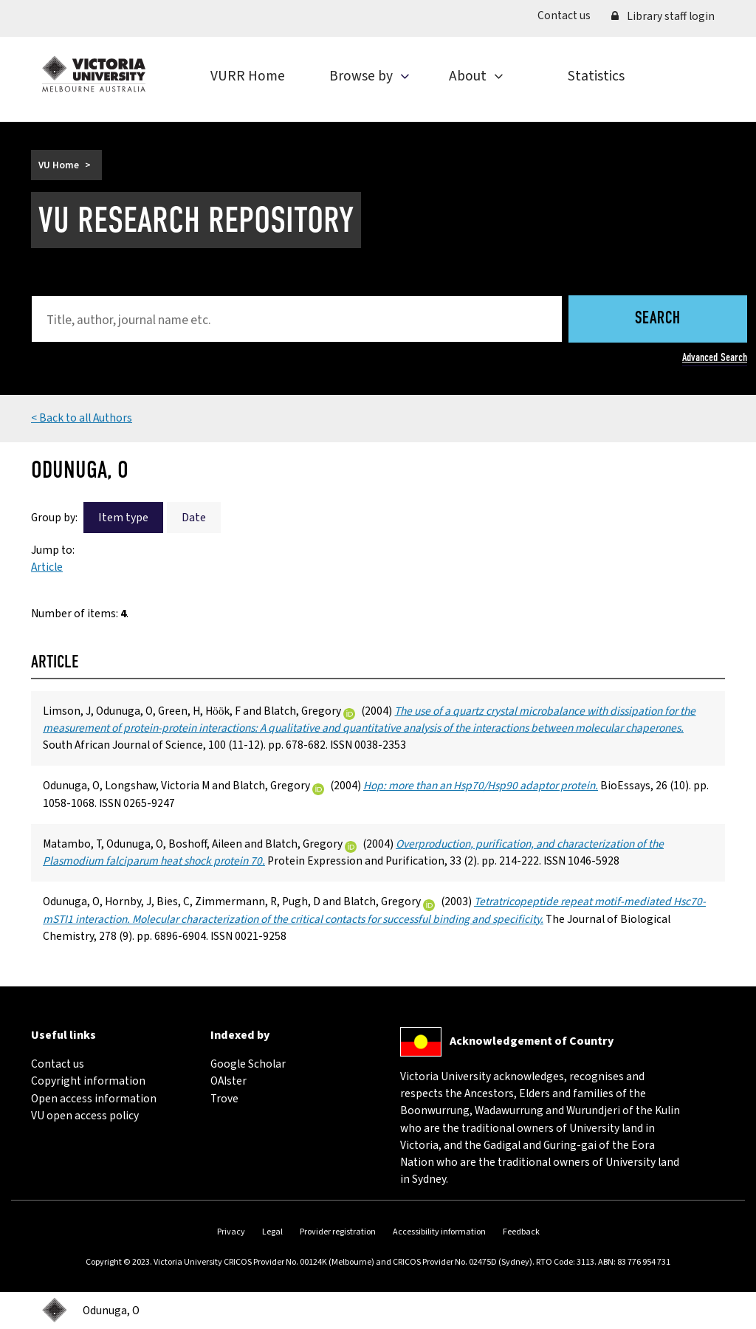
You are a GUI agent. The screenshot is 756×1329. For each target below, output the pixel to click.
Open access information (94, 1099)
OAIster (228, 1081)
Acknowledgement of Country (532, 1041)
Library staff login (663, 16)
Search (658, 319)
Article (47, 567)
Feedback (521, 1232)
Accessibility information (439, 1232)
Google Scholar (248, 1064)
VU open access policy (85, 1116)
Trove (224, 1099)
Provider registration (338, 1232)
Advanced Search (714, 357)
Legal (272, 1232)
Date (194, 517)
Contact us (569, 15)
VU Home (58, 165)
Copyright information (88, 1081)
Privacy (231, 1232)
